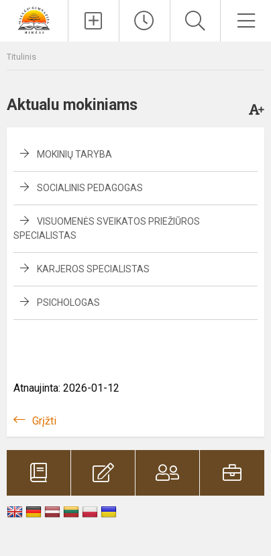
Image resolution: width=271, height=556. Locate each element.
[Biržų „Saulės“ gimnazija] (34, 19)
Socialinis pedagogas (90, 187)
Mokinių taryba (74, 154)
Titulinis (21, 57)
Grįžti (44, 420)
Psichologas (68, 302)
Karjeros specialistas (93, 269)
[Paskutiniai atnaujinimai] (144, 21)
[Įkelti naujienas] (93, 21)
